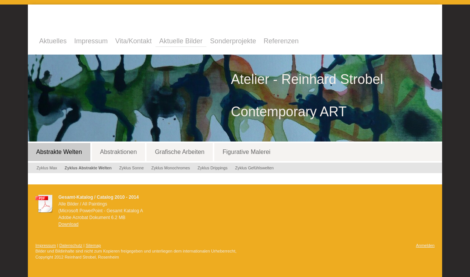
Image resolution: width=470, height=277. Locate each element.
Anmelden (425, 245)
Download (68, 224)
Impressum (45, 245)
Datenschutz (70, 245)
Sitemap (93, 245)
